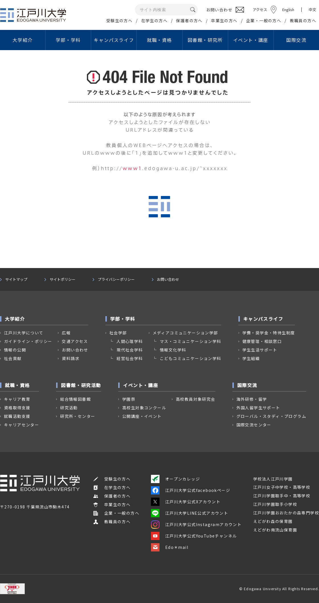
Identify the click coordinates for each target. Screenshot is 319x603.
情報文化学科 (173, 350)
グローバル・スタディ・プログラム (271, 416)
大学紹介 (22, 39)
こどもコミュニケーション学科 (190, 358)
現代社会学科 (129, 350)
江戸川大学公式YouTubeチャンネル (194, 536)
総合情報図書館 (75, 399)
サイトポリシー (62, 279)
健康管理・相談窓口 (262, 341)
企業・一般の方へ (263, 20)
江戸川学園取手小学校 (275, 504)
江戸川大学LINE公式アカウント (189, 513)
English (288, 9)
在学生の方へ (154, 20)
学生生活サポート (259, 350)
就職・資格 (159, 39)
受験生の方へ (119, 20)
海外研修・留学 (251, 399)
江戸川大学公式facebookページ (190, 490)
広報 (66, 333)
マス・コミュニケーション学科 (190, 341)
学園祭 (128, 399)
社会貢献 (13, 358)
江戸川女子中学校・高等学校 (281, 487)
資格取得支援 (17, 407)
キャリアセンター (21, 425)
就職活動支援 (17, 416)
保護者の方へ (189, 20)
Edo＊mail (169, 547)
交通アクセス (75, 341)
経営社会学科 (129, 358)
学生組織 (251, 358)
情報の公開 (15, 350)
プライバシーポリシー (116, 279)
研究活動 (69, 407)
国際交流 (296, 39)
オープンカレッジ (175, 479)
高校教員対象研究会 (195, 399)
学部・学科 (68, 39)
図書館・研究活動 (81, 385)
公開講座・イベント (142, 416)
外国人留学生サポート (258, 407)
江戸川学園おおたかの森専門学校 (286, 513)
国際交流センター (253, 425)
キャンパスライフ (114, 39)
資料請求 (70, 358)
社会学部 (118, 333)
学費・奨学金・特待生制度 (268, 333)
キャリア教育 (17, 399)
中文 (312, 9)
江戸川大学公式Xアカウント (185, 501)
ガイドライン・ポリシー (28, 341)
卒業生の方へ (224, 20)
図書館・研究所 (205, 39)
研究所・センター (77, 416)
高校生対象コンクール (144, 407)
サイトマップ (16, 279)
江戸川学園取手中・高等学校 (281, 495)
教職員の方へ (303, 20)
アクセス (260, 9)
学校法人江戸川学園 (273, 479)
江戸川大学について (24, 333)
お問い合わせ (168, 279)
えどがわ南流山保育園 (275, 530)
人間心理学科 (129, 341)
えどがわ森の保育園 (273, 521)
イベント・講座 (250, 39)
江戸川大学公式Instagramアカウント (196, 524)
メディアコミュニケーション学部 (185, 333)
